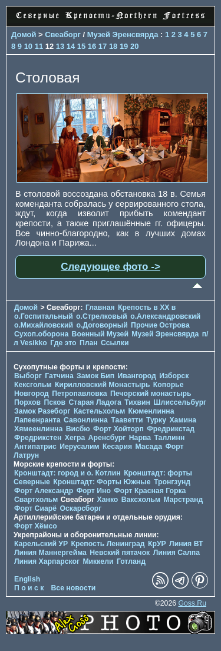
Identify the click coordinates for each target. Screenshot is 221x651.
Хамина (182, 420)
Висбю (78, 429)
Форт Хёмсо (35, 526)
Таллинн (169, 438)
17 (102, 46)
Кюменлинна (151, 411)
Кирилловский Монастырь (102, 385)
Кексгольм (32, 385)
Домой (23, 34)
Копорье (168, 385)
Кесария (117, 446)
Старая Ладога (94, 402)
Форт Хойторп (118, 429)
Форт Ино (94, 491)
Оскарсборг (80, 508)
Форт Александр (43, 491)
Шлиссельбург (179, 402)
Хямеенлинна (38, 429)
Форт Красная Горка (150, 491)
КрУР (157, 544)
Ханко (107, 499)
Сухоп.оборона (41, 334)
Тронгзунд (172, 482)
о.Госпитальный (43, 316)
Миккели (98, 561)
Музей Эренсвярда (123, 34)
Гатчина (59, 376)
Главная (100, 307)
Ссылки (114, 343)
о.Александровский (165, 316)
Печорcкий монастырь (151, 393)
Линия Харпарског (47, 561)
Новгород (31, 393)
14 (71, 46)
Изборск (174, 376)
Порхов (27, 402)
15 (81, 46)
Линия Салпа (176, 552)
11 (39, 46)
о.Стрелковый (101, 316)
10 (28, 46)
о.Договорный (101, 325)
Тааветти (127, 420)
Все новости (73, 588)
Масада (148, 446)
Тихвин (137, 402)
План (89, 343)
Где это (63, 343)
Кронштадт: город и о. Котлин (67, 473)
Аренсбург (107, 438)
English (27, 579)
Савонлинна (86, 420)
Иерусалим (80, 446)
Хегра (75, 438)
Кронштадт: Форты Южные (101, 482)
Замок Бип (95, 376)
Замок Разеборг (42, 411)
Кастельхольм (99, 411)
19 (124, 46)
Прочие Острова (160, 325)
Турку (156, 420)
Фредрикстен (37, 438)
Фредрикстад (170, 429)
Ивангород (137, 376)
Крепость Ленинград (108, 544)
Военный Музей (100, 334)
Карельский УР (41, 544)
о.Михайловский (43, 325)
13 (60, 46)
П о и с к (29, 588)
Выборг (28, 376)
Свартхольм (36, 499)
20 (134, 46)
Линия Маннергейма (50, 552)
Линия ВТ (186, 544)
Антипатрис (35, 446)
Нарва (140, 438)
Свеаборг (63, 34)
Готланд (131, 561)
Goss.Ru (192, 603)
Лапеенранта (37, 420)
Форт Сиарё (35, 508)
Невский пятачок (120, 552)
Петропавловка (79, 393)
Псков (54, 402)
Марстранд (183, 499)
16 (92, 46)
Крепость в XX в (147, 307)
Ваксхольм (140, 499)
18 (113, 46)
